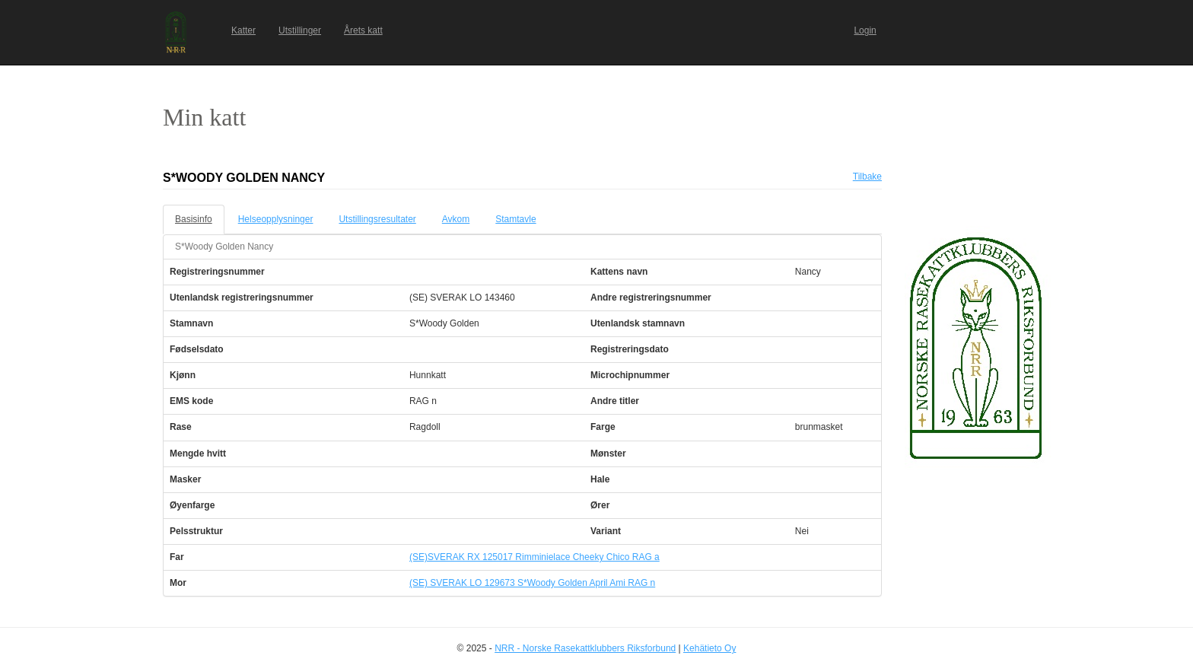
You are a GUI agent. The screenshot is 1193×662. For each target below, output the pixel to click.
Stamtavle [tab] (515, 219)
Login (865, 30)
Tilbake (867, 176)
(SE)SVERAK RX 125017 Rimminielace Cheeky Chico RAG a (534, 557)
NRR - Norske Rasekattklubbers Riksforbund (585, 648)
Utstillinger (299, 30)
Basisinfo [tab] (193, 219)
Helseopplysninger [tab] (275, 219)
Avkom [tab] (455, 219)
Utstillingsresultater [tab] (377, 219)
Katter (243, 30)
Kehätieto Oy (709, 648)
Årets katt (363, 30)
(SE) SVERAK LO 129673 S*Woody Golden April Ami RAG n (532, 583)
